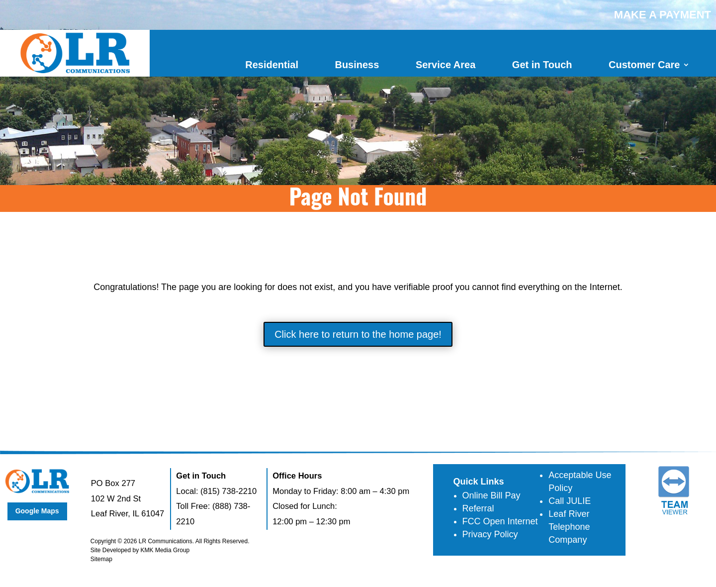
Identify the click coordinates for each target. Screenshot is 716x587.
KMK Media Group (165, 550)
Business (357, 64)
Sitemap (101, 559)
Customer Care (644, 64)
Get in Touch (542, 64)
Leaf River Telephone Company (569, 527)
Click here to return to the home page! (358, 334)
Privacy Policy (490, 534)
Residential (271, 64)
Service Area (445, 64)
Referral (478, 508)
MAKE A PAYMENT (662, 14)
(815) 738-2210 (228, 491)
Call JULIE (569, 501)
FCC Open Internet (500, 521)
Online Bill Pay (491, 495)
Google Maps (37, 511)
